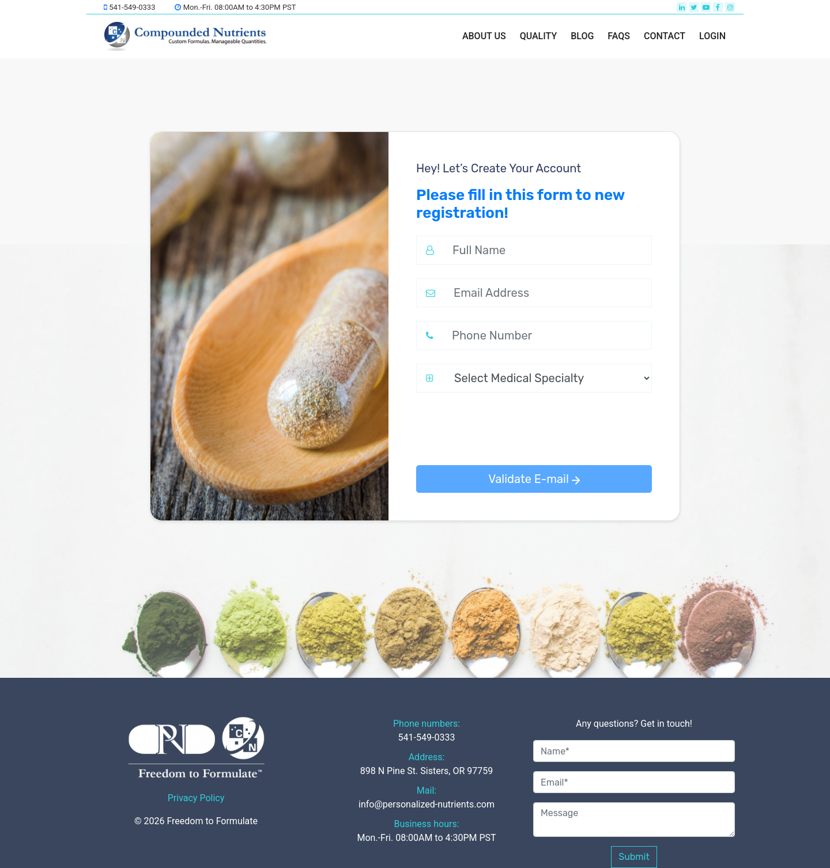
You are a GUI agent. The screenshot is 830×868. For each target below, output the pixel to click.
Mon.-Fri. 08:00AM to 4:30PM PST (235, 7)
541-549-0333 (129, 7)
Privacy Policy (196, 797)
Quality (538, 36)
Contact (664, 36)
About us (484, 36)
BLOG (582, 36)
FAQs (619, 36)
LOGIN (712, 36)
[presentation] (503, 428)
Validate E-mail (533, 479)
